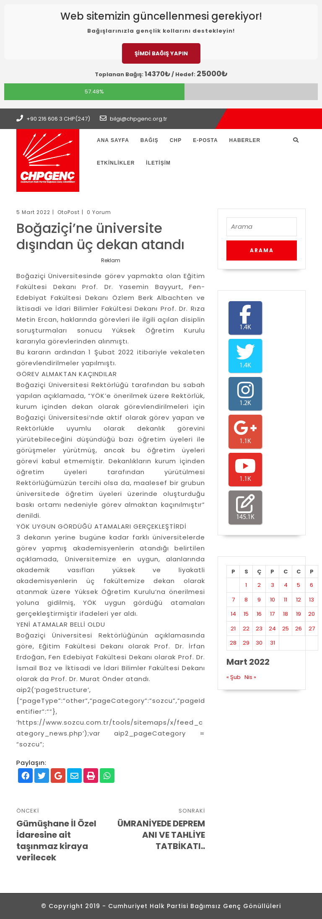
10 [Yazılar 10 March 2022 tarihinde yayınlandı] (272, 600)
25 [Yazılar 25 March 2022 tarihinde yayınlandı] (285, 628)
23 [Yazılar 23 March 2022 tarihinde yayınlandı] (259, 628)
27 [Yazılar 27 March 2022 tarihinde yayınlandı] (312, 628)
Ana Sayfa (113, 140)
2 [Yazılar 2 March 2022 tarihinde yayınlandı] (259, 585)
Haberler (245, 140)
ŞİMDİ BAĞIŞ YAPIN (161, 53)
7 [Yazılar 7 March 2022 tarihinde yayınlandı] (233, 600)
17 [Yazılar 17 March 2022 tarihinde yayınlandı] (272, 614)
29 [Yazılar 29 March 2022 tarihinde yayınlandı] (246, 643)
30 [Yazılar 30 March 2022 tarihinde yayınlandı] (259, 643)
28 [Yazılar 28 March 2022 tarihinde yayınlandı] (233, 643)
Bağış (149, 140)
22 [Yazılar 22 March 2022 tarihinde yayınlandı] (246, 628)
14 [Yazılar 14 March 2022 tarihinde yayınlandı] (233, 614)
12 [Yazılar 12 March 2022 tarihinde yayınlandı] (298, 600)
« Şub (233, 677)
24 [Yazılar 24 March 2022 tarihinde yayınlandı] (272, 628)
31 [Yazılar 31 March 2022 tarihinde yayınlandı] (272, 643)
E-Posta (205, 140)
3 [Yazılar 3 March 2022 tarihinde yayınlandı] (272, 585)
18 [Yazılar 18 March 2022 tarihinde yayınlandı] (285, 614)
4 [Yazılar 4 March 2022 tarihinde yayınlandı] (286, 585)
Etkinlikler (116, 163)
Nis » (250, 677)
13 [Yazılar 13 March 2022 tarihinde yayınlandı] (311, 600)
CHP (176, 140)
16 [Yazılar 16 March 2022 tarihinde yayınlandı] (259, 614)
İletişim (158, 163)
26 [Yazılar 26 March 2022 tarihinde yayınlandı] (298, 628)
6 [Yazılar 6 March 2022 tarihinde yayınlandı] (311, 585)
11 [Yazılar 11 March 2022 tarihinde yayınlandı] (285, 600)
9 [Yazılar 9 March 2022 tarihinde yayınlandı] (259, 600)
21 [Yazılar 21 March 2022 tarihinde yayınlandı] (233, 628)
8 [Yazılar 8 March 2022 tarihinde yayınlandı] (246, 600)
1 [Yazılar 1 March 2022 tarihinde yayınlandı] (246, 585)
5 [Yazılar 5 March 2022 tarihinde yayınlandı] (298, 585)
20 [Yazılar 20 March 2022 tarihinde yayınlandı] (311, 614)
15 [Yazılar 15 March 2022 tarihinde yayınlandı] (246, 614)
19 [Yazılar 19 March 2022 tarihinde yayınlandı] (298, 614)
